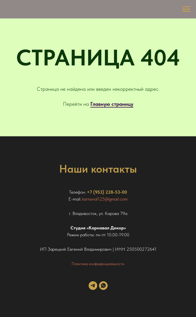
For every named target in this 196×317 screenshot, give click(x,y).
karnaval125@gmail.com (105, 199)
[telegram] (93, 288)
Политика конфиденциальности (98, 263)
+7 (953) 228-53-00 (107, 192)
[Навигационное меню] (186, 9)
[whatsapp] (103, 288)
